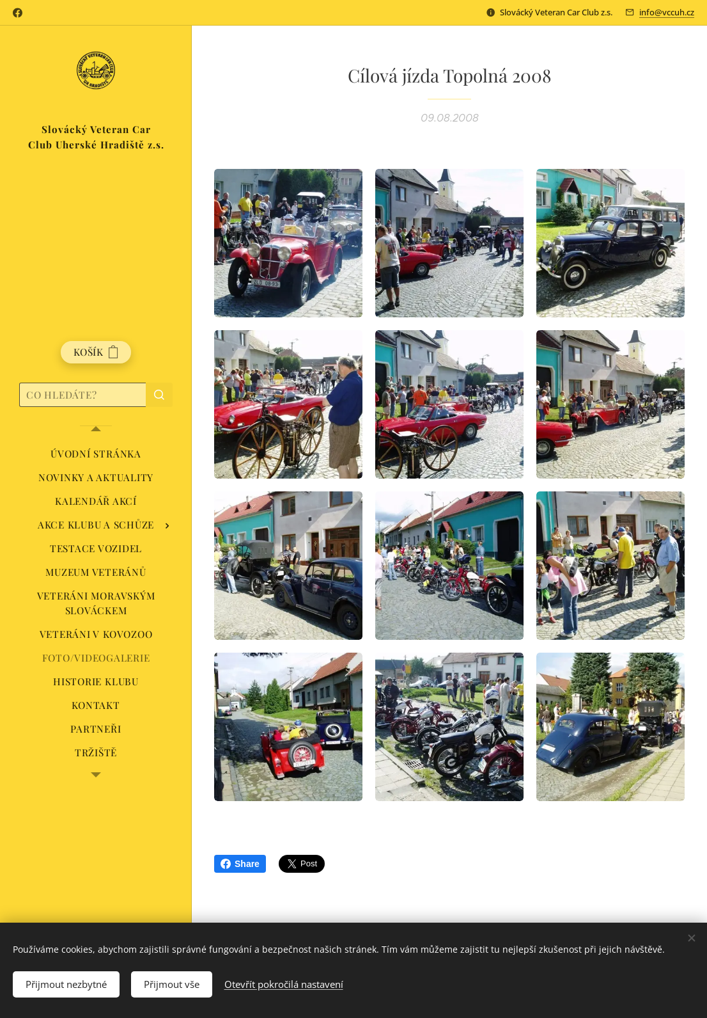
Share (240, 864)
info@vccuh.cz (666, 12)
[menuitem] (96, 454)
